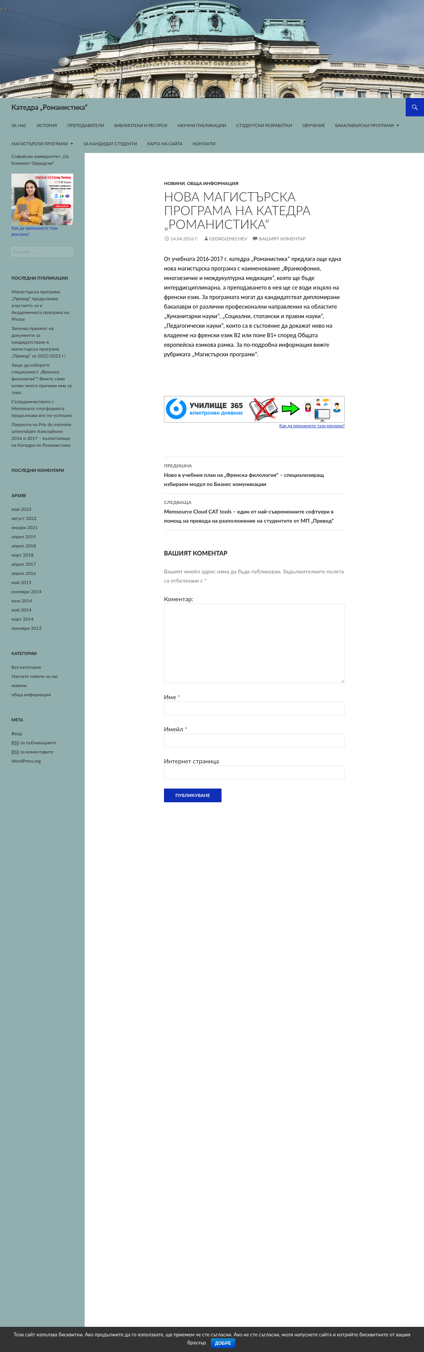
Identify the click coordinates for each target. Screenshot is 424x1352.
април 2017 (23, 564)
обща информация (213, 183)
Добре (223, 1343)
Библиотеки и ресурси (140, 125)
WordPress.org (26, 761)
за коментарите (32, 752)
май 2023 (21, 509)
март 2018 (22, 555)
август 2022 (24, 518)
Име (172, 696)
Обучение (313, 125)
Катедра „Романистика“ (49, 107)
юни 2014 (21, 601)
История (47, 125)
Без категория (26, 667)
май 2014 (21, 610)
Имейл (175, 728)
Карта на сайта (164, 143)
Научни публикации (201, 125)
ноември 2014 (26, 591)
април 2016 (23, 573)
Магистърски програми (39, 143)
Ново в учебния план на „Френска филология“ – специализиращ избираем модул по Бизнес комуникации (254, 474)
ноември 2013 (26, 628)
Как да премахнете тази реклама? (312, 425)
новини (174, 183)
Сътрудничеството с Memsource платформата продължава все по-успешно (41, 408)
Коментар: (178, 598)
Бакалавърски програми (364, 125)
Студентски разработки (264, 125)
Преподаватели (85, 125)
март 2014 (22, 619)
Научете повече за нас (34, 676)
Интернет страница (191, 761)
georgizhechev (228, 238)
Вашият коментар (282, 238)
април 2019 (23, 536)
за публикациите (33, 743)
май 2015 (21, 582)
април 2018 (23, 546)
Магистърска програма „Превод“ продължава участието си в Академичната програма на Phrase (40, 305)
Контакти (204, 143)
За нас (19, 125)
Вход (16, 733)
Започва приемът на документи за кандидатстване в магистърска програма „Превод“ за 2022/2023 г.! (38, 342)
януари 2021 (24, 527)
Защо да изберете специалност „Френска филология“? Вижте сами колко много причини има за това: (41, 378)
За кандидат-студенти (110, 143)
